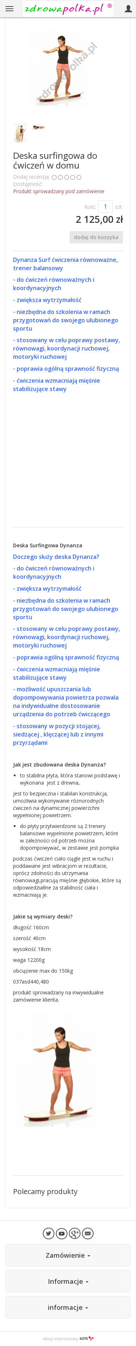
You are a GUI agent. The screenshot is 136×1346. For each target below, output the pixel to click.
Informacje (68, 1281)
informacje (68, 1307)
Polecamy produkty (45, 1191)
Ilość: (90, 206)
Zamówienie (68, 1255)
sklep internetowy (68, 1338)
